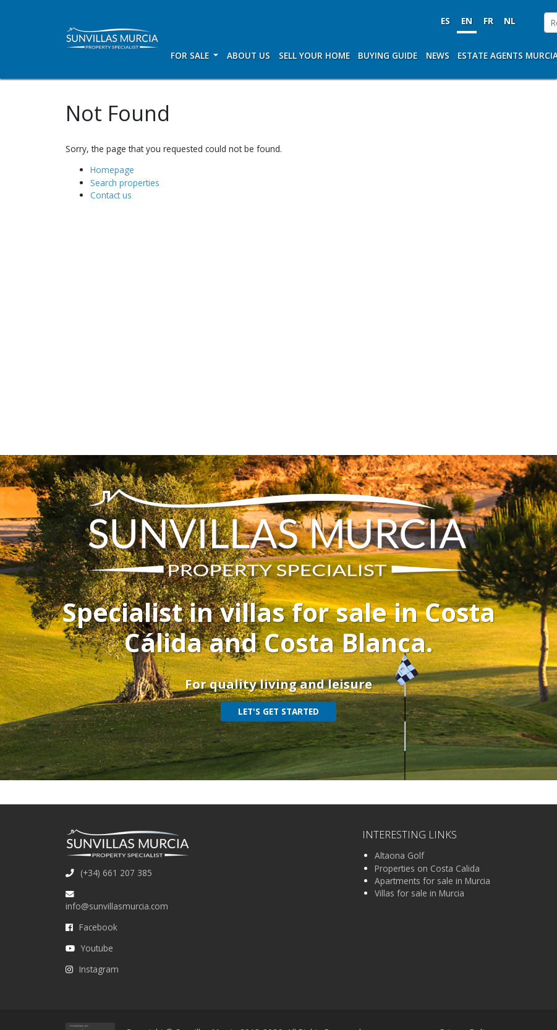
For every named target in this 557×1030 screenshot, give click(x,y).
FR (488, 21)
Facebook (98, 927)
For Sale (191, 55)
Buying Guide (387, 55)
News (437, 55)
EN (466, 21)
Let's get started (278, 711)
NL (510, 21)
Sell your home (314, 55)
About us (248, 55)
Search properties (124, 183)
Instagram (99, 969)
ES (445, 21)
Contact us (111, 195)
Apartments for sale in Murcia (432, 881)
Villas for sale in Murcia (419, 893)
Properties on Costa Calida (427, 868)
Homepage (112, 170)
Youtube (97, 948)
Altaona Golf (399, 855)
